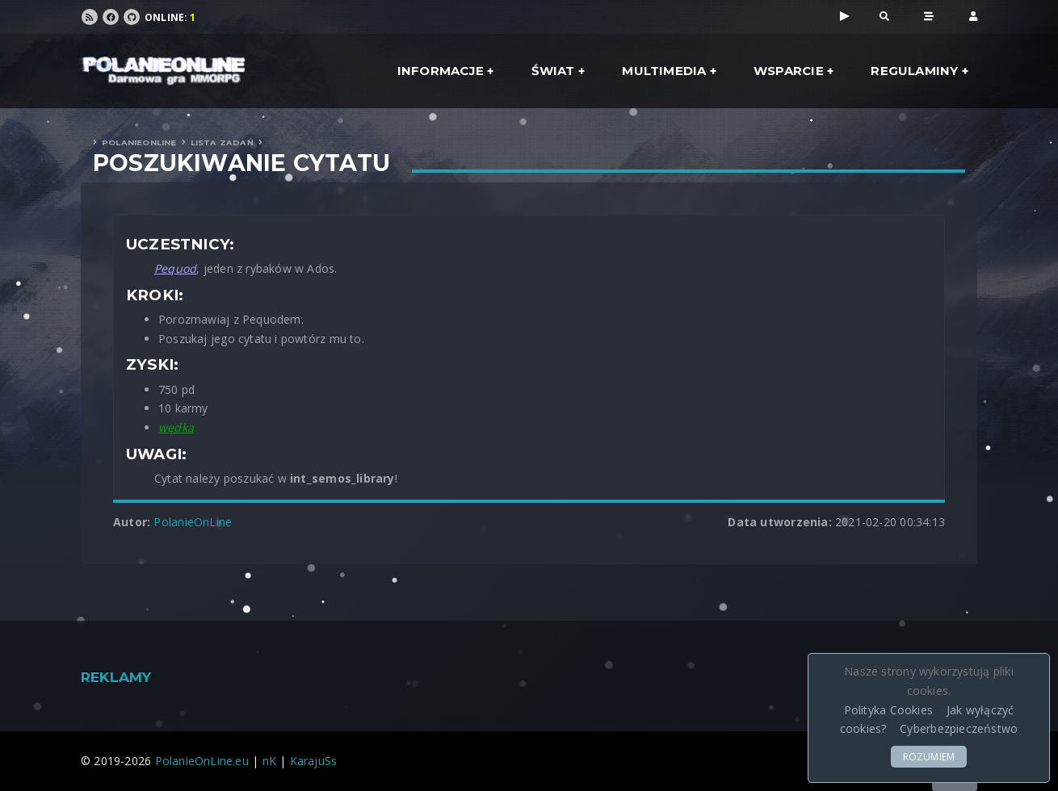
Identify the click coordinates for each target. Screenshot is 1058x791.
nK (269, 760)
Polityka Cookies (888, 710)
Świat (553, 70)
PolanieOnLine (139, 142)
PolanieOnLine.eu (202, 760)
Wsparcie (789, 70)
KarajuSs (314, 760)
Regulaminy (914, 70)
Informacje (440, 70)
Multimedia (664, 70)
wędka (176, 427)
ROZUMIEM (929, 757)
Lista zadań (222, 142)
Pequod (175, 268)
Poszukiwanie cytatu (241, 163)
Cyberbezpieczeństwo (959, 728)
